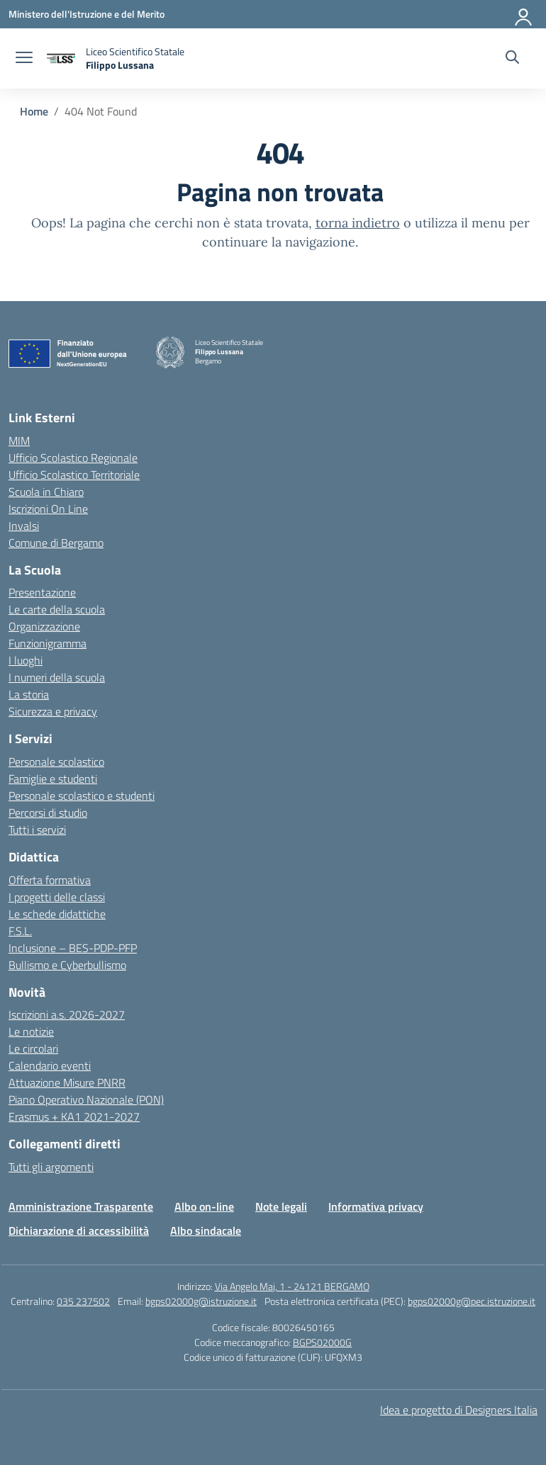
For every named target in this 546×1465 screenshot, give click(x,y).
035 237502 (83, 1301)
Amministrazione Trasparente (81, 1206)
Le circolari (33, 1048)
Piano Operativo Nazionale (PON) (86, 1099)
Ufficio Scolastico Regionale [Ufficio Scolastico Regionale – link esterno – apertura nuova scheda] (73, 457)
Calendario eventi (50, 1065)
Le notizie (31, 1031)
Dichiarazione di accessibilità (79, 1230)
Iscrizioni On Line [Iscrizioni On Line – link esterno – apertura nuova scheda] (48, 508)
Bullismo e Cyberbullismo (67, 964)
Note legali (281, 1206)
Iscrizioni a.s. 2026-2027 (67, 1014)
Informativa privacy (375, 1206)
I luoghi (26, 660)
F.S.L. (20, 930)
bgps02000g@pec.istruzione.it (471, 1301)
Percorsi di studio (48, 812)
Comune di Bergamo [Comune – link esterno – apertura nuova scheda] (56, 542)
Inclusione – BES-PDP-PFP (73, 947)
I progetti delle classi (57, 896)
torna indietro (358, 223)
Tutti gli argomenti (51, 1166)
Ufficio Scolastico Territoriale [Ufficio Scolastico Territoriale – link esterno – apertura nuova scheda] (74, 474)
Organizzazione (44, 626)
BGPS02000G (322, 1342)
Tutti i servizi (37, 829)
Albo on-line (204, 1206)
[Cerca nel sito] (512, 59)
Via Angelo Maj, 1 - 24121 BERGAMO (292, 1286)
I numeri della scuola (57, 677)
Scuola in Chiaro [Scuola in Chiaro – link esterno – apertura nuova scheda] (46, 491)
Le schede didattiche (57, 913)
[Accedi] (524, 14)
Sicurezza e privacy (53, 711)
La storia (29, 694)
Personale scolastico (56, 761)
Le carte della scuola (57, 609)
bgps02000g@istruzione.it (201, 1301)
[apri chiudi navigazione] (24, 58)
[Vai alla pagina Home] (34, 111)
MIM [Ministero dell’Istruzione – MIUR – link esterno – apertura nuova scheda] (19, 440)
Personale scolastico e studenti (82, 795)
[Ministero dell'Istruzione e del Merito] (87, 13)
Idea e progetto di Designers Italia (458, 1409)
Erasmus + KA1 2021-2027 (74, 1116)
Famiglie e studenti (53, 778)
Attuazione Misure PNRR (67, 1082)
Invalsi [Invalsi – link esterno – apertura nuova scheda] (24, 525)
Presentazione (42, 592)
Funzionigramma (48, 643)
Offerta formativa (50, 879)
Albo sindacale (205, 1230)
